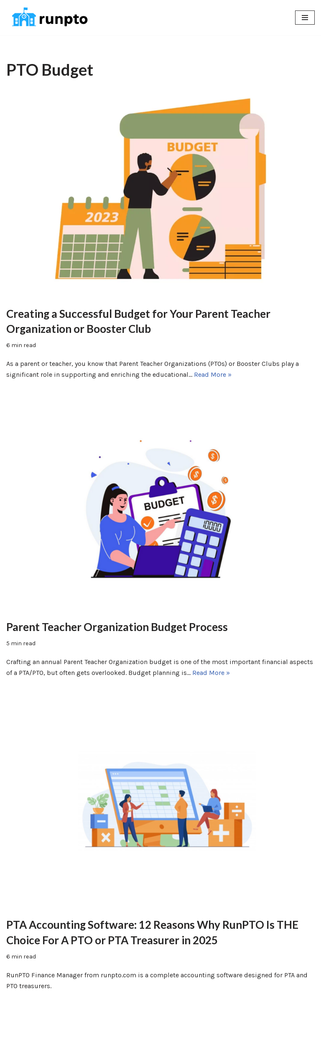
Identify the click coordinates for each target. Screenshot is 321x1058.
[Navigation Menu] (305, 17)
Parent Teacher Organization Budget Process (117, 627)
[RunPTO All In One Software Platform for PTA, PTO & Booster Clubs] (48, 17)
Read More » (213, 374)
